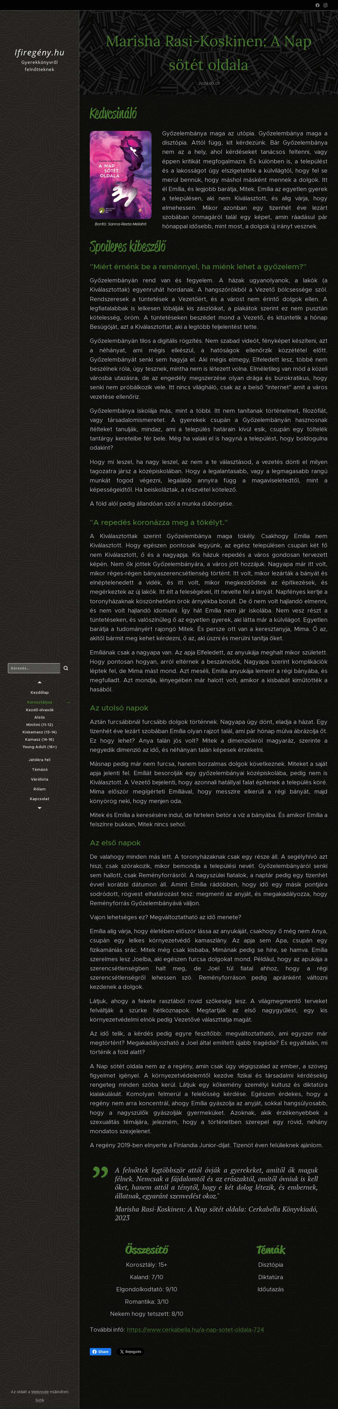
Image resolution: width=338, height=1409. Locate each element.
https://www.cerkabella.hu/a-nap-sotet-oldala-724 (195, 1329)
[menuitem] (40, 693)
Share (100, 1352)
